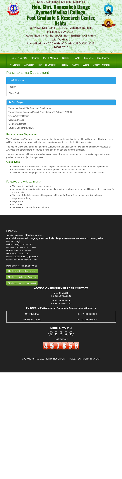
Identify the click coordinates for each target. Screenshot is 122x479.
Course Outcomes (17, 124)
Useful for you (16, 80)
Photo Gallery (15, 93)
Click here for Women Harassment (22, 283)
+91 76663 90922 (22, 250)
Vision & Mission (16, 120)
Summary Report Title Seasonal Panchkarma (30, 108)
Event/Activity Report (19, 116)
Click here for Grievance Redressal (22, 277)
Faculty (12, 87)
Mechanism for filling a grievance (21, 266)
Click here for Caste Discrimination (22, 271)
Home (13, 58)
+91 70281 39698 (28, 247)
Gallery (96, 65)
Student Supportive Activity (21, 128)
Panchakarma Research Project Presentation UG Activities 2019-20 (41, 112)
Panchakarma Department (27, 72)
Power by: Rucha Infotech (84, 359)
